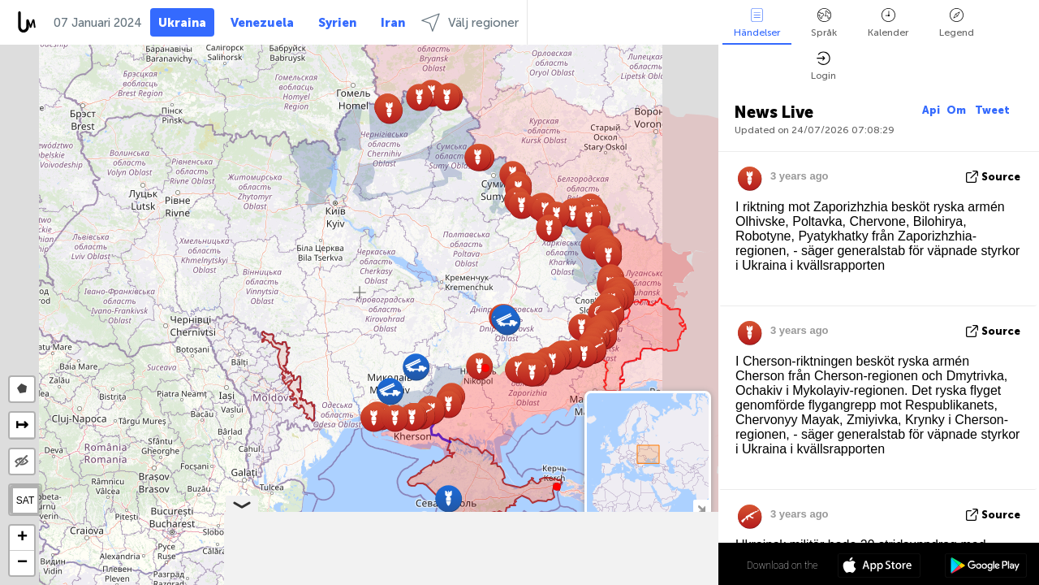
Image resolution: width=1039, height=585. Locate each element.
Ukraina (182, 22)
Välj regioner (470, 22)
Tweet (992, 110)
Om (957, 110)
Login (823, 66)
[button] (485, 368)
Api (931, 110)
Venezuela (262, 22)
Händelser (757, 23)
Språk (824, 23)
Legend (956, 23)
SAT (25, 500)
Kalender (888, 23)
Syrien (337, 22)
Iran (393, 22)
